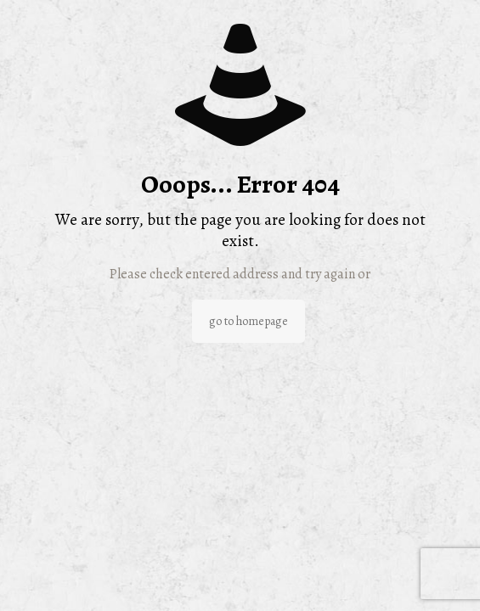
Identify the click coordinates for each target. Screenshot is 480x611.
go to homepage (248, 321)
